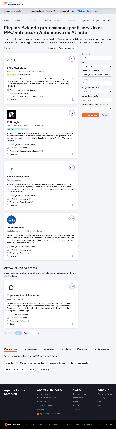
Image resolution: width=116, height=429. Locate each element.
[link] (105, 4)
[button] (68, 48)
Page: (26, 333)
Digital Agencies (19, 20)
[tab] (10, 349)
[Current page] (33, 333)
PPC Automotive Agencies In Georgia (83, 20)
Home (6, 20)
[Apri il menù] (111, 3)
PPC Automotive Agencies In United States (47, 20)
